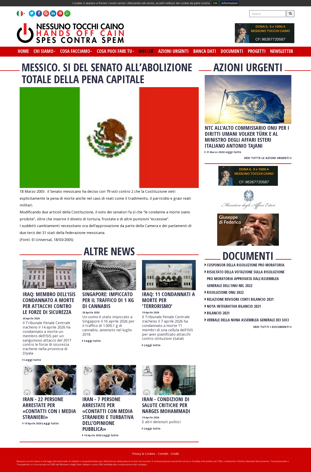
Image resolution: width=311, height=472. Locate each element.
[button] (22, 13)
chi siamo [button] (44, 51)
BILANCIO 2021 (218, 313)
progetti (257, 51)
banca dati (204, 51)
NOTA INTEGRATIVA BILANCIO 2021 (234, 306)
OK (215, 3)
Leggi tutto (32, 360)
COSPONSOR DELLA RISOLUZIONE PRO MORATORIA (245, 265)
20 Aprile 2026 (31, 318)
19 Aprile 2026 (150, 312)
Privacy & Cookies (143, 454)
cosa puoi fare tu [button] (115, 51)
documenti (232, 51)
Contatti (163, 454)
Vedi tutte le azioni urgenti (267, 158)
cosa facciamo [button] (76, 51)
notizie (146, 51)
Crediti (175, 454)
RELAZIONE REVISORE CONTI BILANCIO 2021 (240, 299)
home (23, 51)
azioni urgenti (173, 51)
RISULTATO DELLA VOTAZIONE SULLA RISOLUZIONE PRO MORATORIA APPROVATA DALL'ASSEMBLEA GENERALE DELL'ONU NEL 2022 (245, 278)
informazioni (230, 3)
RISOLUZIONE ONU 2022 (225, 292)
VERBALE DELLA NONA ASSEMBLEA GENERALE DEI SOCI (248, 320)
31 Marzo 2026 (215, 152)
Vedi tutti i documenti (272, 327)
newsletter (281, 51)
